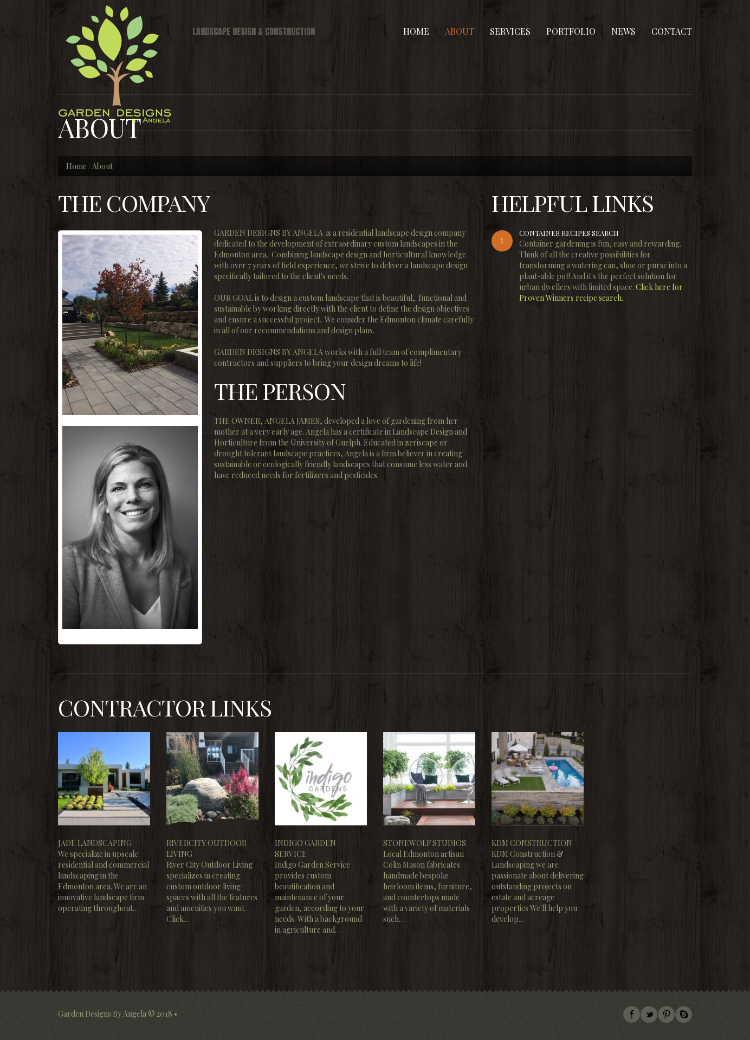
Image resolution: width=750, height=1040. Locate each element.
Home (416, 31)
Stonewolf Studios (424, 843)
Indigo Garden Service (305, 848)
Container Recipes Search (569, 232)
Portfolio (571, 31)
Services (510, 31)
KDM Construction (532, 843)
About (459, 31)
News (623, 31)
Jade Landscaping (95, 843)
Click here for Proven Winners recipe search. (601, 292)
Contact (671, 31)
